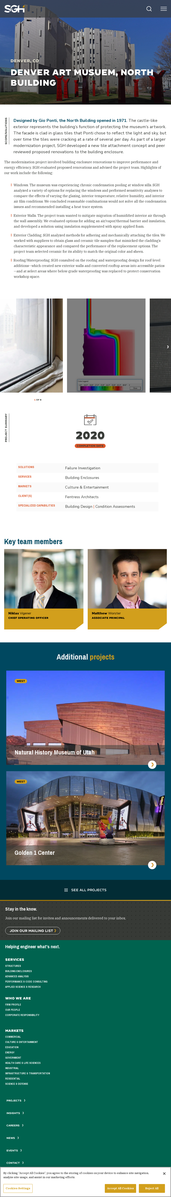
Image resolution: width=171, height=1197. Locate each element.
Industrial (12, 1068)
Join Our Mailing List (31, 930)
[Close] (164, 1173)
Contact (15, 1162)
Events (14, 1150)
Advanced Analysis (17, 976)
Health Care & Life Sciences (23, 1063)
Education (11, 1047)
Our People (12, 1010)
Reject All (151, 1188)
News (12, 1138)
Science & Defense (16, 1084)
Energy (9, 1052)
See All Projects (85, 890)
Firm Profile (13, 1004)
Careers (15, 1125)
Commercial (13, 1037)
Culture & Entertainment (21, 1042)
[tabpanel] (31, 346)
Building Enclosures (18, 971)
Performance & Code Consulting (26, 981)
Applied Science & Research (23, 987)
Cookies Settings (18, 1188)
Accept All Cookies (120, 1188)
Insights (15, 1113)
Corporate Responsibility (22, 1015)
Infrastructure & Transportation (27, 1073)
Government (13, 1057)
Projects (15, 1100)
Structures (13, 966)
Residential (12, 1078)
